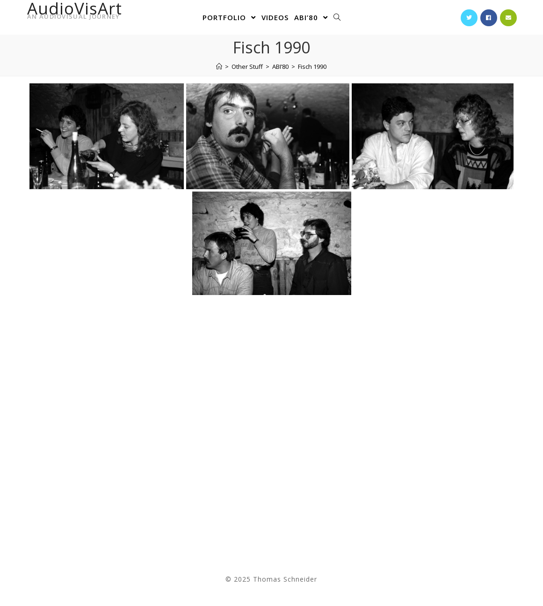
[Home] (219, 66)
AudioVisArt (74, 13)
